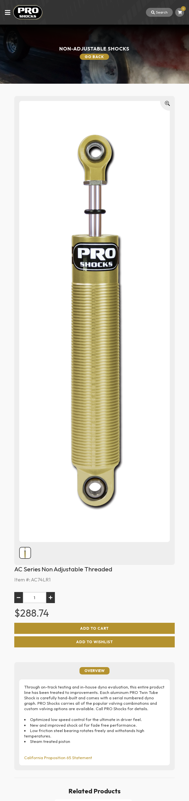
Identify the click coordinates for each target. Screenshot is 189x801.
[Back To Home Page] (28, 12)
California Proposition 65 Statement (58, 757)
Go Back (94, 56)
